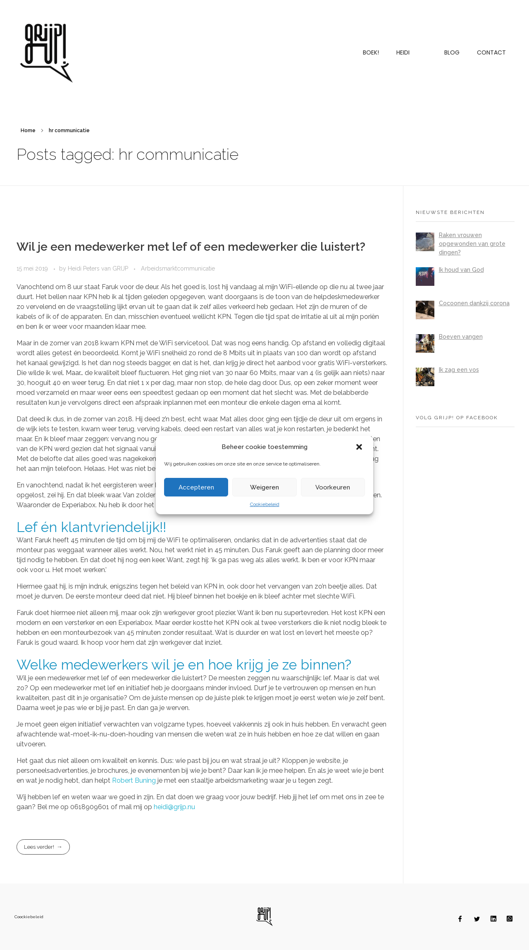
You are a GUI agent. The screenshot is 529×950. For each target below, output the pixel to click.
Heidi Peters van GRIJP (99, 268)
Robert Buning (134, 780)
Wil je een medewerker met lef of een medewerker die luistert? (191, 247)
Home (28, 130)
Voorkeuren (332, 487)
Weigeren (264, 487)
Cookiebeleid (264, 504)
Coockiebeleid (28, 916)
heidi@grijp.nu (174, 807)
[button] (360, 447)
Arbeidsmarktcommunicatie (178, 268)
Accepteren (196, 487)
